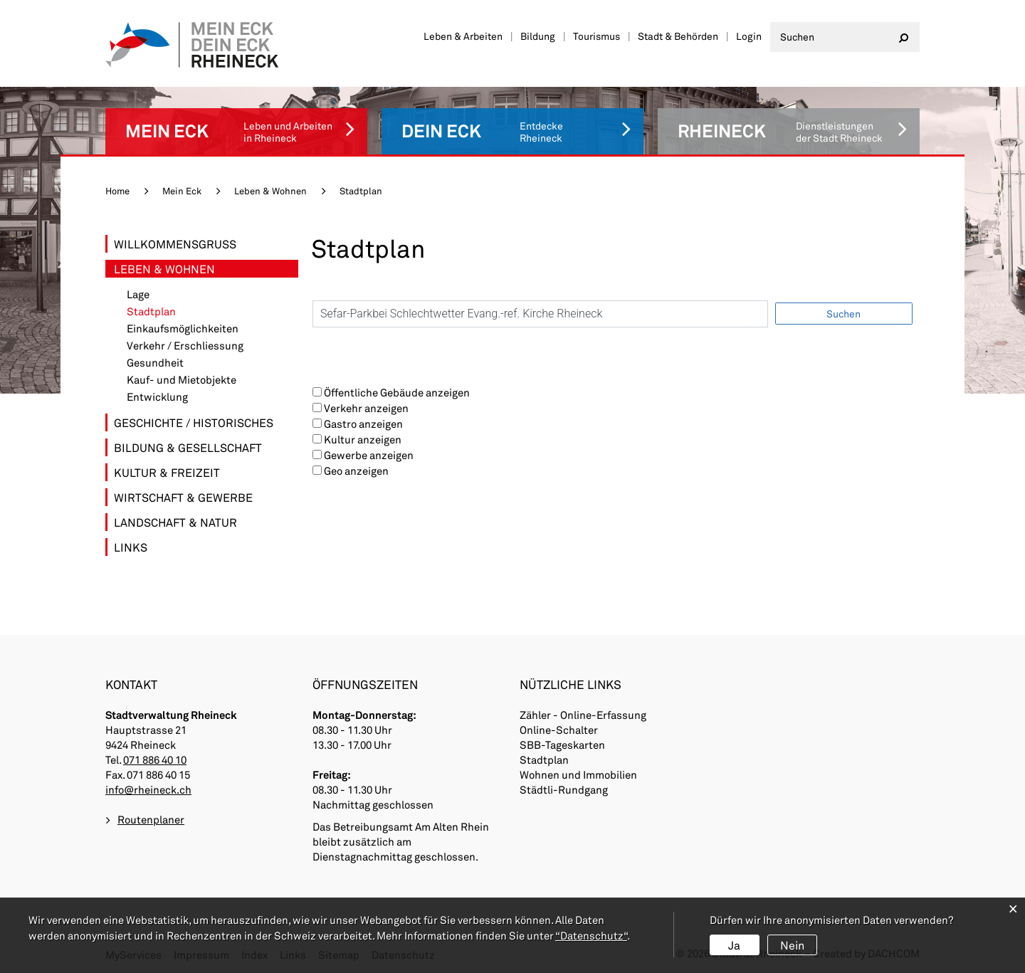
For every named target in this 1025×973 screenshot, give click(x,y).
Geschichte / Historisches (193, 422)
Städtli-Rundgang (564, 789)
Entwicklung (157, 397)
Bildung (537, 36)
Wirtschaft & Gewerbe (183, 497)
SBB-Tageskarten (562, 744)
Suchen (843, 313)
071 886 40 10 (154, 759)
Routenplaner (150, 819)
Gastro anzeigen (363, 423)
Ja (734, 945)
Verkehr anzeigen (366, 407)
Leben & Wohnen (164, 268)
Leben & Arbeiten (463, 36)
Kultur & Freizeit (167, 472)
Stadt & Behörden (678, 36)
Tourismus (596, 36)
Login (749, 36)
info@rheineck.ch (148, 789)
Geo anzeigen (356, 470)
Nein (792, 945)
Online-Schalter (559, 729)
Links (130, 547)
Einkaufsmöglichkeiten (182, 328)
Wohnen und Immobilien (578, 774)
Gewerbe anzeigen (369, 454)
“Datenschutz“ (591, 935)
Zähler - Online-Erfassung (583, 714)
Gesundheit (155, 363)
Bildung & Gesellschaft (188, 447)
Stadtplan (183, 311)
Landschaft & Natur (175, 522)
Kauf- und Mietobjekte (181, 380)
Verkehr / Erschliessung (185, 346)
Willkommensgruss (175, 244)
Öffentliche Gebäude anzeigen (397, 392)
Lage (138, 294)
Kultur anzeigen (362, 439)
